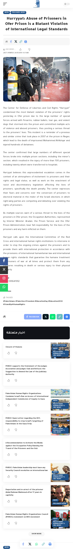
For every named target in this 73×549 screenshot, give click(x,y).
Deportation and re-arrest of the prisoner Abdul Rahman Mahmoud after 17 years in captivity (24, 492)
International (59, 345)
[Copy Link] (20, 41)
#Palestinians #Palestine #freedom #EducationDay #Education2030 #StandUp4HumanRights (33, 303)
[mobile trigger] (6, 4)
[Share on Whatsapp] (36, 544)
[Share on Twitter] (16, 41)
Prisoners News (18, 12)
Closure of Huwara (14, 347)
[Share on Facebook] (11, 41)
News (6, 12)
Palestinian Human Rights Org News (59, 353)
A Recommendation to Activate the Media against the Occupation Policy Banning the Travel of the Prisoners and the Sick (24, 446)
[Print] (25, 41)
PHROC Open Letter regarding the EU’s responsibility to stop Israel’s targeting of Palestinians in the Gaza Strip (24, 421)
